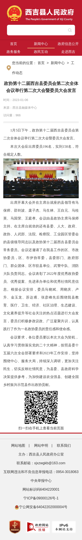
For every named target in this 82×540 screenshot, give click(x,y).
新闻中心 (41, 44)
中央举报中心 (41, 480)
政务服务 (14, 52)
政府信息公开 (68, 44)
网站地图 (18, 445)
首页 (13, 44)
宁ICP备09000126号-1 (41, 498)
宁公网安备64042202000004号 (41, 507)
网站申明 (41, 445)
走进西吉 (68, 52)
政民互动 (41, 52)
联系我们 (64, 445)
